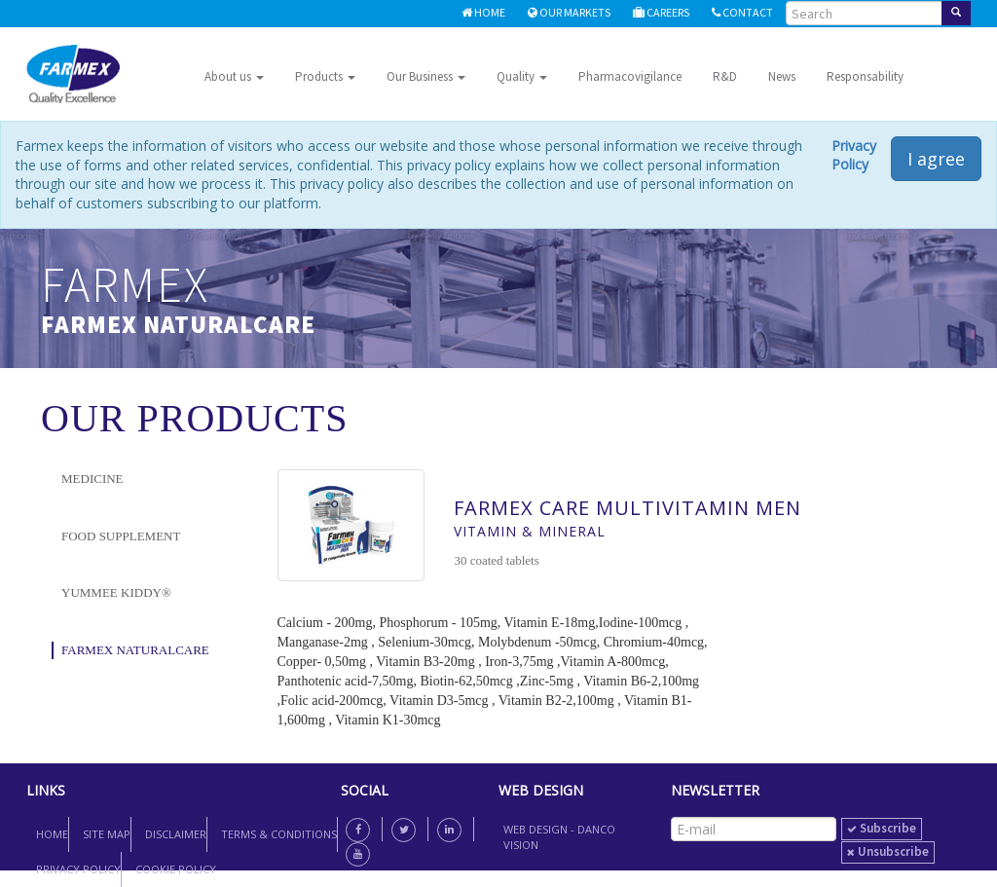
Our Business (426, 76)
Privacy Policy (853, 155)
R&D (725, 76)
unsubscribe (888, 851)
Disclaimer (175, 834)
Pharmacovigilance (630, 76)
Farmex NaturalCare (135, 650)
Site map (106, 834)
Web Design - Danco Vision (559, 837)
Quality (522, 76)
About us (234, 76)
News (781, 76)
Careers (661, 12)
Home (483, 12)
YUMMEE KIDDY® (116, 592)
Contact (742, 12)
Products (325, 76)
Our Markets (569, 12)
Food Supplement (120, 536)
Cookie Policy (175, 869)
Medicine (92, 478)
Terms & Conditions (279, 834)
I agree (936, 158)
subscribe (881, 828)
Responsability (865, 76)
